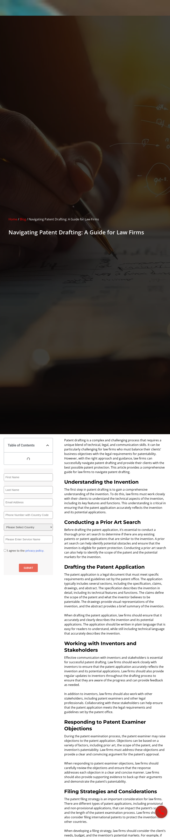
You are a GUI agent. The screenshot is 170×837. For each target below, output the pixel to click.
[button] (47, 445)
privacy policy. (35, 550)
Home (12, 219)
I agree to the (25, 550)
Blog (23, 219)
